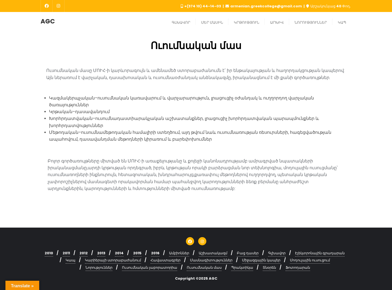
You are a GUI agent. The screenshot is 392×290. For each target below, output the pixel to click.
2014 (119, 253)
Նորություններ (98, 267)
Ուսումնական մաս (204, 267)
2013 (101, 253)
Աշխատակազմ (213, 253)
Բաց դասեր (248, 253)
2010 (49, 253)
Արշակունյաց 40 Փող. (328, 6)
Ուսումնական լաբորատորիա (149, 267)
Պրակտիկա (242, 267)
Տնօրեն (269, 267)
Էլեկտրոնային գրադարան (320, 253)
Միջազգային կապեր (261, 260)
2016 (155, 253)
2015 (137, 253)
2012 (83, 253)
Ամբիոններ (179, 253)
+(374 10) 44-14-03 (201, 6)
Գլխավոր (277, 253)
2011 (66, 253)
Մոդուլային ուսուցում (310, 260)
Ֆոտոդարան (298, 267)
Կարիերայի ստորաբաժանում (113, 260)
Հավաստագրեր (165, 260)
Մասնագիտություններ (211, 260)
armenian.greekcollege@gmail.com (264, 6)
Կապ (70, 260)
